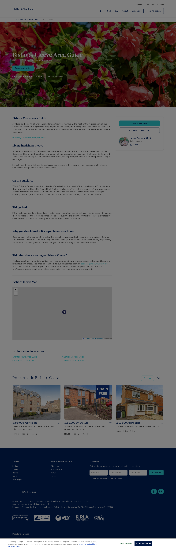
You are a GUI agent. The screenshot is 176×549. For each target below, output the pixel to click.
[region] (88, 543)
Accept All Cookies (143, 543)
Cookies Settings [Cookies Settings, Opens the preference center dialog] (125, 543)
